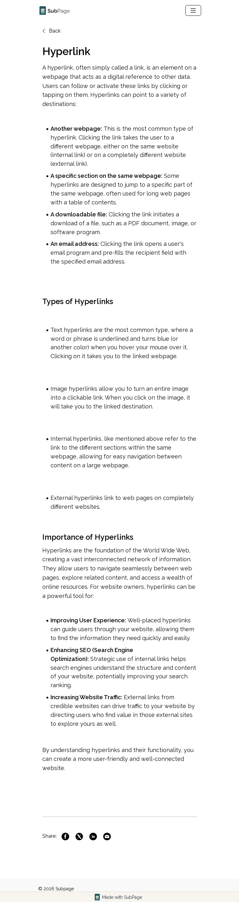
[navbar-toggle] (193, 10)
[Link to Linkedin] (93, 836)
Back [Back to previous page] (51, 31)
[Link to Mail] (107, 836)
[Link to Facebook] (65, 836)
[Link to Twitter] (79, 836)
